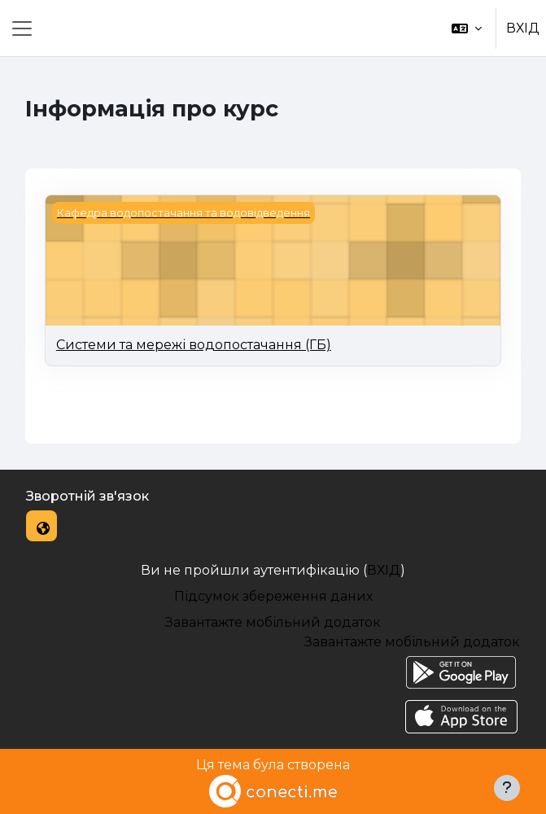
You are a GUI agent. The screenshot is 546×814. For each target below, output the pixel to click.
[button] (466, 28)
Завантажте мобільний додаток (273, 622)
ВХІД (522, 28)
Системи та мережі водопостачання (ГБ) (193, 344)
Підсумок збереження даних (273, 596)
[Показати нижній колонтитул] (507, 788)
